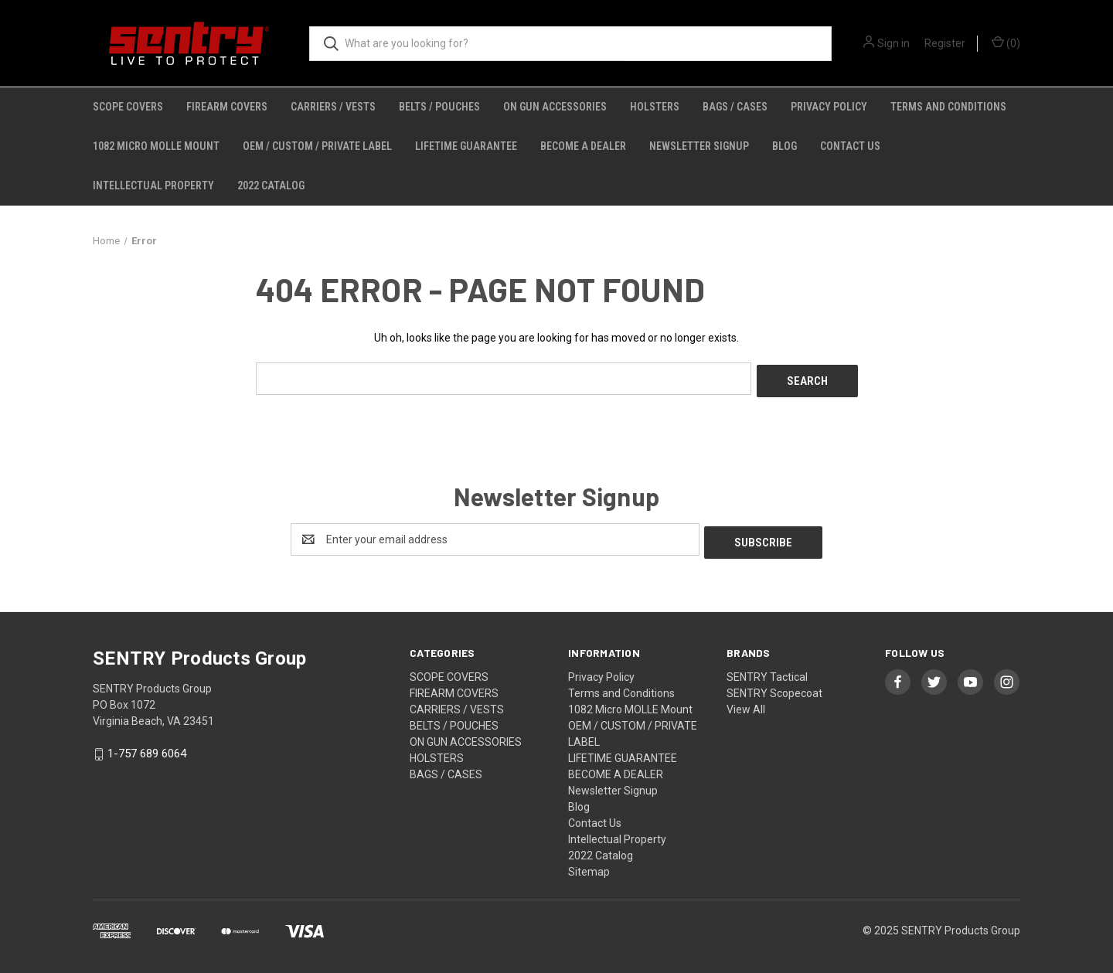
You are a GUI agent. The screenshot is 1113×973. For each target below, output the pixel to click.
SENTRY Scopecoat (774, 687)
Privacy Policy (829, 106)
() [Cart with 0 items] (1006, 42)
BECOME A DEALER (583, 146)
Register (944, 43)
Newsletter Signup (699, 146)
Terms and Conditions (948, 106)
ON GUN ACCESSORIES (555, 106)
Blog (784, 146)
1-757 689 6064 (146, 748)
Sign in (893, 43)
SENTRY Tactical (767, 671)
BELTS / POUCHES (439, 106)
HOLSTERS (654, 106)
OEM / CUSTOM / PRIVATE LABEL (317, 146)
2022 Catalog (271, 185)
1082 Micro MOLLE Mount (156, 146)
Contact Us (850, 146)
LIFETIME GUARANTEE (466, 146)
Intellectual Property (153, 185)
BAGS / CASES (735, 106)
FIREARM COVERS (226, 106)
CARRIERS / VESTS (333, 106)
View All (746, 703)
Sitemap (589, 865)
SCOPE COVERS (128, 106)
